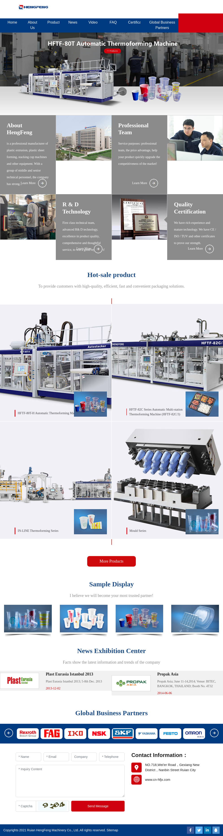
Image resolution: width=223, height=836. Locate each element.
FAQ (113, 22)
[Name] (28, 756)
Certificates (134, 22)
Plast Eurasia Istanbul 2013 (69, 674)
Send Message (97, 806)
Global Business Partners (162, 25)
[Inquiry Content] (70, 781)
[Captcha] (26, 806)
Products (53, 22)
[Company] (84, 756)
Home (12, 22)
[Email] (56, 756)
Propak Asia (167, 674)
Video (93, 22)
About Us (32, 25)
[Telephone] (112, 756)
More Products (111, 561)
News (72, 22)
